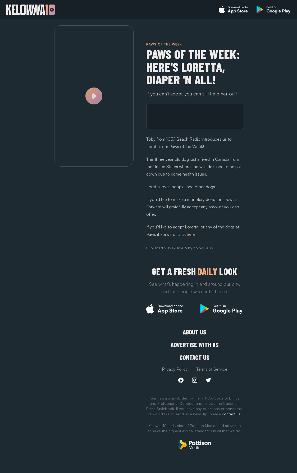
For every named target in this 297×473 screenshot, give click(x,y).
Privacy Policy (175, 369)
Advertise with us (195, 345)
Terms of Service (211, 369)
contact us (231, 414)
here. (192, 234)
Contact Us (194, 357)
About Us (194, 332)
